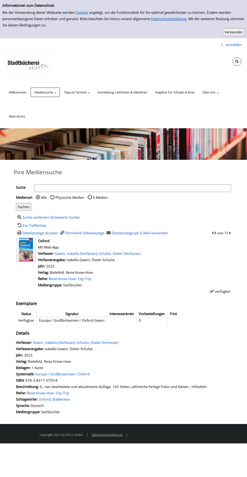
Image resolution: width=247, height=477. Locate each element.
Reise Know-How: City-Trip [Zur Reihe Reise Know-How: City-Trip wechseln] (70, 278)
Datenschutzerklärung (168, 18)
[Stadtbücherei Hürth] (28, 64)
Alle (44, 197)
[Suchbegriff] (133, 188)
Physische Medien (69, 197)
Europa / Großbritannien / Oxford (62, 374)
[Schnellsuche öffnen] (237, 61)
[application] (45, 92)
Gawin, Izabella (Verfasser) (76, 253)
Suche (20, 187)
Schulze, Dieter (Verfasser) (119, 253)
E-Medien (100, 197)
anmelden (234, 44)
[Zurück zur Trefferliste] (31, 225)
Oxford (44, 399)
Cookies (82, 12)
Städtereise (61, 399)
